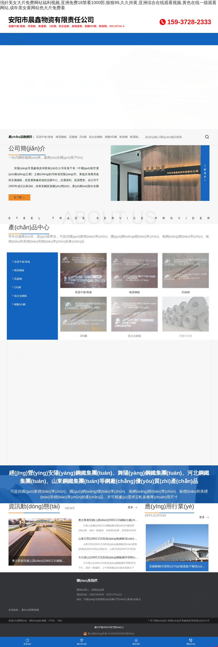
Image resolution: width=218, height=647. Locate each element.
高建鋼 (73, 136)
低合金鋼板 (96, 136)
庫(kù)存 (136, 641)
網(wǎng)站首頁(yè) (17, 39)
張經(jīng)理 (97, 589)
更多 (133, 507)
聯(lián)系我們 (200, 37)
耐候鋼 (123, 136)
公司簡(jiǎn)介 (27, 148)
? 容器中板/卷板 (21, 261)
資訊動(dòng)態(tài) (139, 39)
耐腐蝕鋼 (135, 136)
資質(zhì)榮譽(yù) (160, 39)
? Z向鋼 (16, 287)
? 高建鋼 (17, 278)
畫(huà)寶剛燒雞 (30, 609)
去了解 (19, 197)
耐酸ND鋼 (111, 136)
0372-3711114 (114, 594)
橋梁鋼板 (61, 136)
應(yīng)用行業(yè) (99, 39)
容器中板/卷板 (44, 136)
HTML (52, 620)
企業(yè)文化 (119, 37)
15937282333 (96, 594)
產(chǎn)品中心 (58, 37)
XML (59, 620)
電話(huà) (190, 641)
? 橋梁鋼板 (18, 270)
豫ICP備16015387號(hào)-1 (109, 627)
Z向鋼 (83, 136)
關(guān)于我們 (37, 37)
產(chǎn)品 (82, 641)
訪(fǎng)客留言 (181, 37)
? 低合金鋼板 (19, 295)
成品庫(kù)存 (78, 37)
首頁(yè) (27, 641)
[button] (101, 124)
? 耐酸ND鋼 (18, 304)
